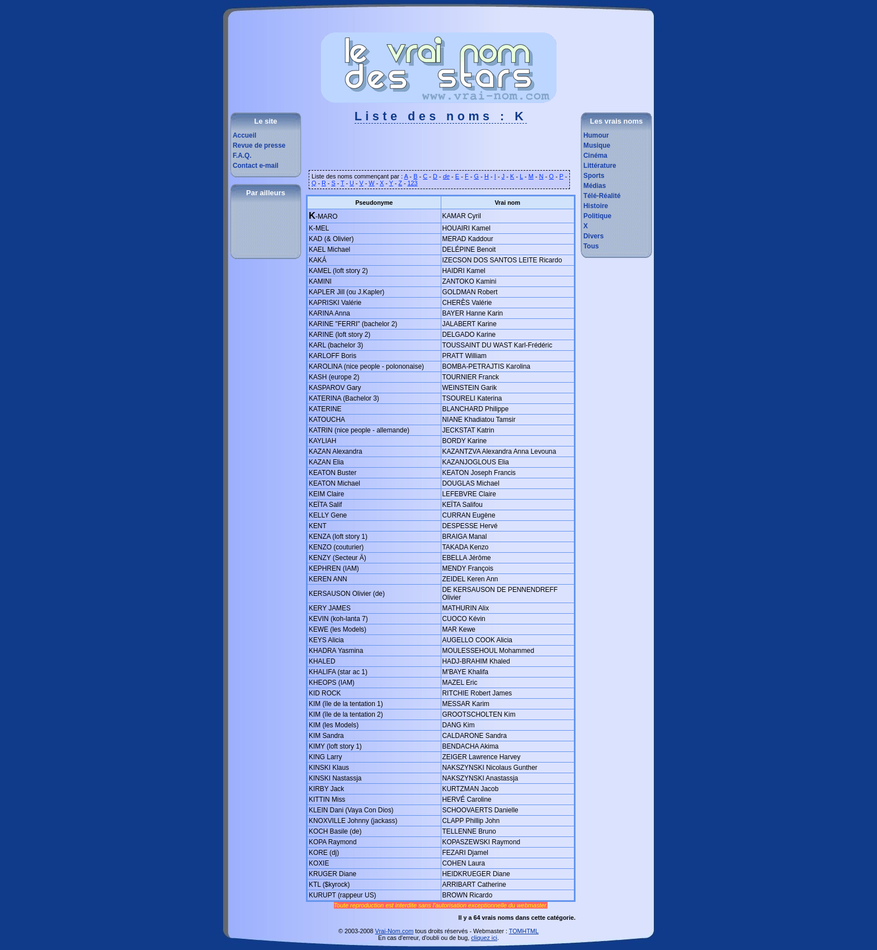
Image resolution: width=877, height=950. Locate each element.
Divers (593, 236)
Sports (594, 176)
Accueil (244, 135)
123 (413, 183)
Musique (596, 145)
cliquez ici (484, 937)
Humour (596, 135)
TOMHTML (524, 931)
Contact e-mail (256, 166)
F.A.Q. (242, 155)
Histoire (595, 206)
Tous (590, 246)
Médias (594, 186)
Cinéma (595, 155)
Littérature (599, 166)
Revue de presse (259, 145)
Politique (597, 216)
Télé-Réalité (602, 196)
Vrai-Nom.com (394, 931)
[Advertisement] (440, 150)
